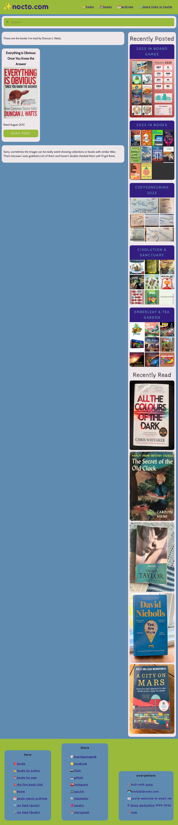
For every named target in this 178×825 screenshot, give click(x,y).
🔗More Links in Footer (155, 7)
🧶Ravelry (77, 805)
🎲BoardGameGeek (83, 756)
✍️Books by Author (26, 770)
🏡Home (88, 7)
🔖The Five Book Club (28, 784)
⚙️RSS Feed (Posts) (26, 805)
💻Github (76, 777)
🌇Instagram (79, 784)
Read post (21, 133)
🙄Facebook (78, 763)
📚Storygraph (80, 812)
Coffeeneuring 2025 (152, 190)
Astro (149, 784)
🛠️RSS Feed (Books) (26, 812)
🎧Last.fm (77, 791)
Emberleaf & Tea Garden (152, 315)
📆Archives (125, 7)
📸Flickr (75, 770)
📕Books (19, 763)
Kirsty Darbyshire (143, 805)
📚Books (105, 7)
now (134, 812)
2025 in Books (152, 125)
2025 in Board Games (152, 51)
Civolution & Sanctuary (152, 252)
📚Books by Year (25, 777)
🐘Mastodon (79, 798)
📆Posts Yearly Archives (30, 798)
